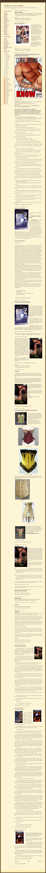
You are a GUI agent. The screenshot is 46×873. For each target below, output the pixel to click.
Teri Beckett (5, 33)
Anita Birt (5, 39)
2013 (5, 52)
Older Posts (40, 861)
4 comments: (26, 50)
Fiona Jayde (5, 23)
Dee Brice (5, 21)
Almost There (18, 598)
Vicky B (6, 103)
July (6, 61)
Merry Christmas (19, 12)
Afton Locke (5, 38)
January (7, 68)
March (7, 66)
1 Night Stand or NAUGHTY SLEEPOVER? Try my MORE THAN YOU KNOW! (27, 55)
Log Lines (17, 546)
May (6, 64)
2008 (5, 73)
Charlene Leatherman (7, 20)
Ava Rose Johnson (7, 83)
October (7, 58)
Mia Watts (5, 28)
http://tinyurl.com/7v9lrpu (21, 590)
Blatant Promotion (19, 830)
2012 (5, 53)
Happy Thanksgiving (19, 23)
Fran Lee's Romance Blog (8, 89)
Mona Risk (5, 29)
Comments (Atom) (22, 863)
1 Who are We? (7, 78)
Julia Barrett (5, 25)
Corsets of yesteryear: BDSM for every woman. (26, 410)
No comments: (27, 19)
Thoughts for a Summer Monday (22, 302)
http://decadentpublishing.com (24, 106)
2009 (5, 72)
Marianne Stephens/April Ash (8, 47)
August (7, 60)
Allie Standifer (7, 79)
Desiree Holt (5, 22)
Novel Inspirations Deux (20, 646)
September (7, 59)
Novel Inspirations (19, 709)
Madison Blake (6, 27)
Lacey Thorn (5, 26)
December (7, 54)
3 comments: (27, 204)
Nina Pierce (5, 30)
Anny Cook (5, 40)
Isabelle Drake (6, 44)
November (7, 57)
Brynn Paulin (6, 18)
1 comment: (26, 367)
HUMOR (17, 611)
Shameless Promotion (20, 208)
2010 (5, 71)
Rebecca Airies (6, 31)
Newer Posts (17, 861)
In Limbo (17, 371)
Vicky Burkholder (6, 34)
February (7, 67)
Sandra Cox (5, 32)
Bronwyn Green (6, 17)
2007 (5, 74)
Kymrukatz (6, 93)
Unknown (6, 101)
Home (29, 861)
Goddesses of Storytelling (13, 6)
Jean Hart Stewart (6, 24)
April (6, 65)
